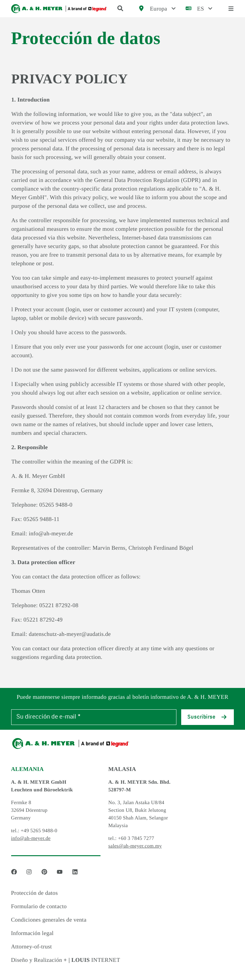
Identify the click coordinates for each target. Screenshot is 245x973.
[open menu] (231, 8)
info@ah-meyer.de (31, 838)
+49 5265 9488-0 (39, 830)
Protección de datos (34, 893)
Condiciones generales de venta (48, 919)
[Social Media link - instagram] (29, 871)
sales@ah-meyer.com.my (135, 846)
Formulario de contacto (39, 906)
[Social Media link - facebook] (14, 871)
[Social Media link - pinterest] (44, 871)
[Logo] (59, 8)
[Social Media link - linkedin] (75, 871)
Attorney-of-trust (31, 946)
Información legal (32, 933)
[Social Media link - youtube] (60, 871)
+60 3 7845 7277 (136, 838)
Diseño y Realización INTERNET (65, 960)
